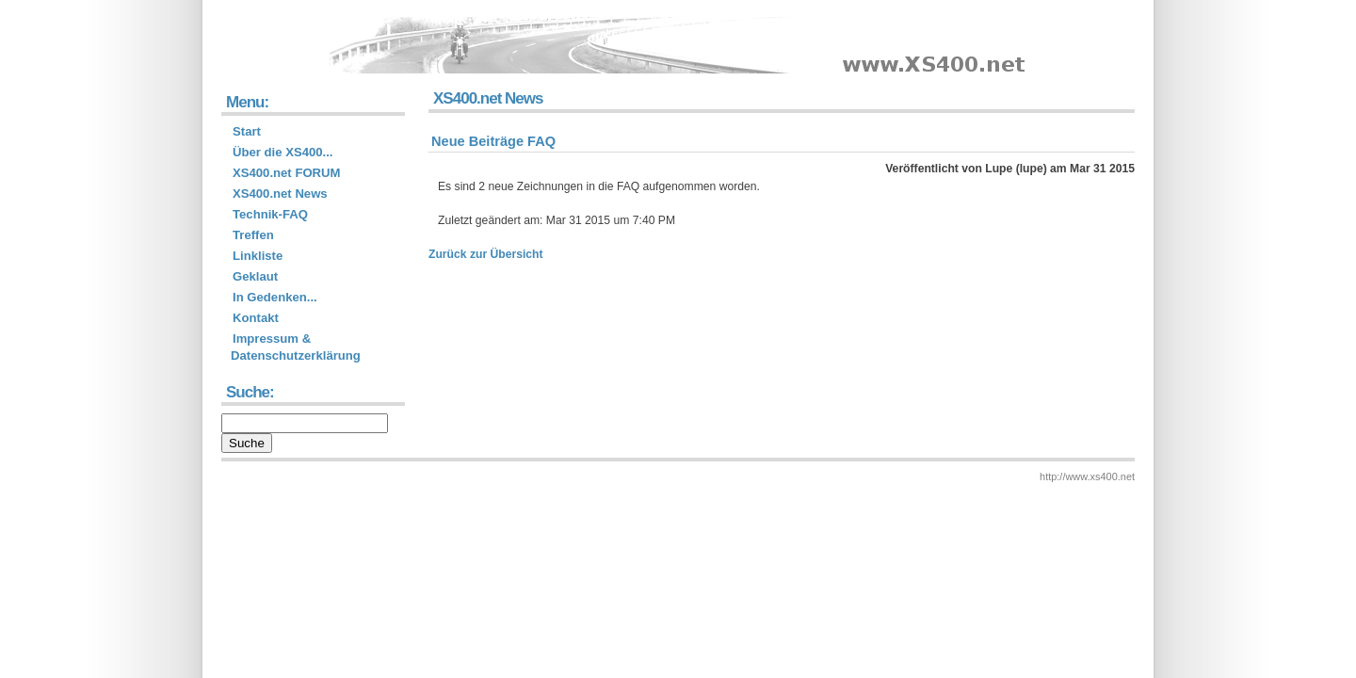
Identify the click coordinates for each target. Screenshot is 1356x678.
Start (247, 131)
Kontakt (256, 318)
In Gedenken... (275, 297)
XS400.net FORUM (287, 173)
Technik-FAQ (270, 214)
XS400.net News (280, 193)
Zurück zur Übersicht (485, 254)
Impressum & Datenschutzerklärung (296, 347)
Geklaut (255, 276)
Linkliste (257, 256)
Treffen (253, 235)
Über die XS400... (283, 152)
